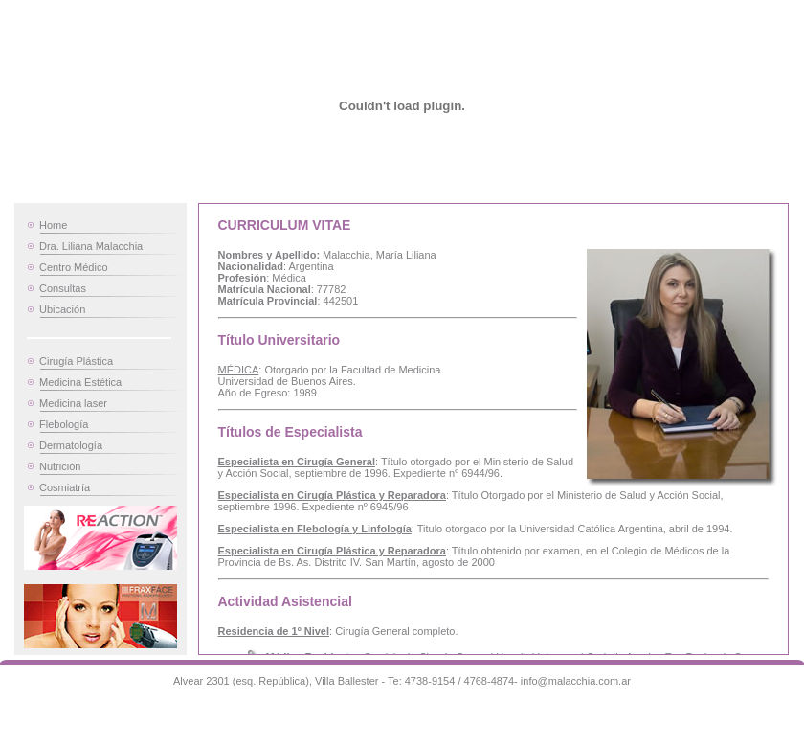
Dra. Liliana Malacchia (91, 246)
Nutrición (59, 466)
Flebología (63, 424)
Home (53, 225)
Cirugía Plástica (76, 361)
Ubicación (62, 309)
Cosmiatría (64, 487)
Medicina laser (73, 403)
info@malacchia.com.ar (576, 681)
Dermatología (70, 445)
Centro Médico (73, 267)
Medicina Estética (80, 382)
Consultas (62, 288)
